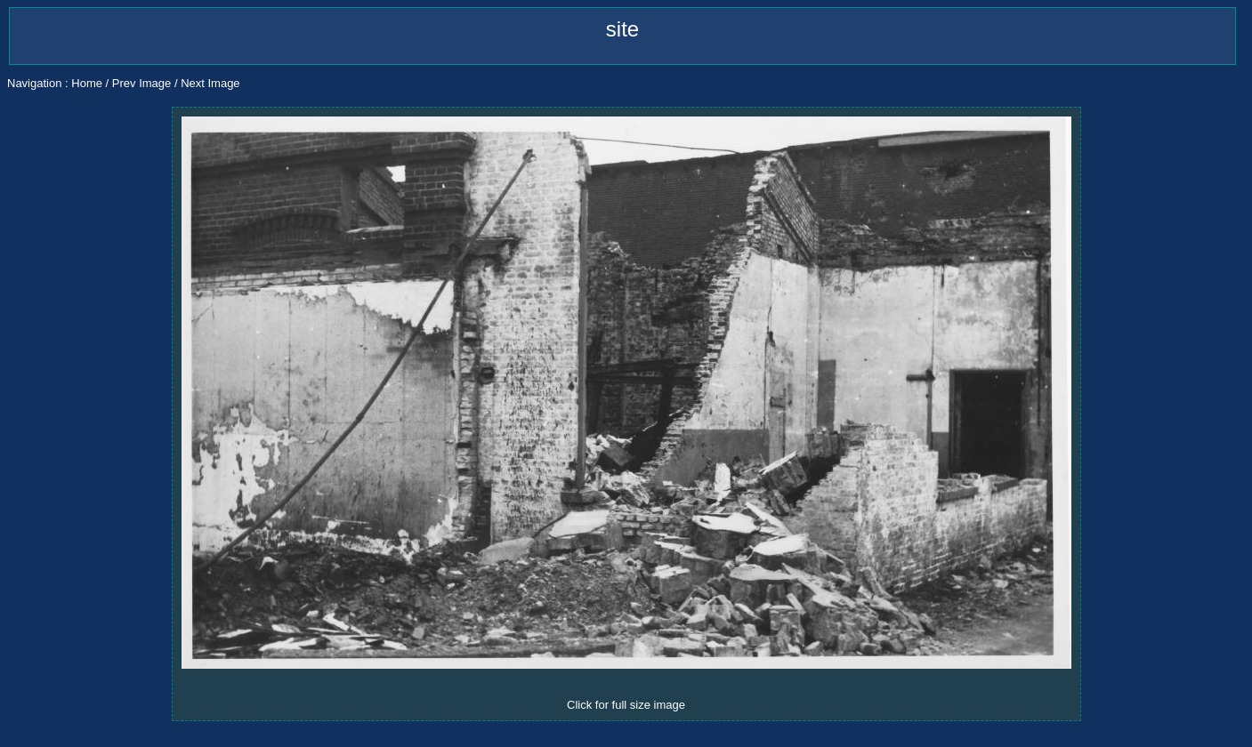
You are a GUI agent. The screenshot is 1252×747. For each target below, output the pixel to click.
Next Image (210, 83)
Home (86, 83)
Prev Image (141, 83)
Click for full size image (626, 704)
